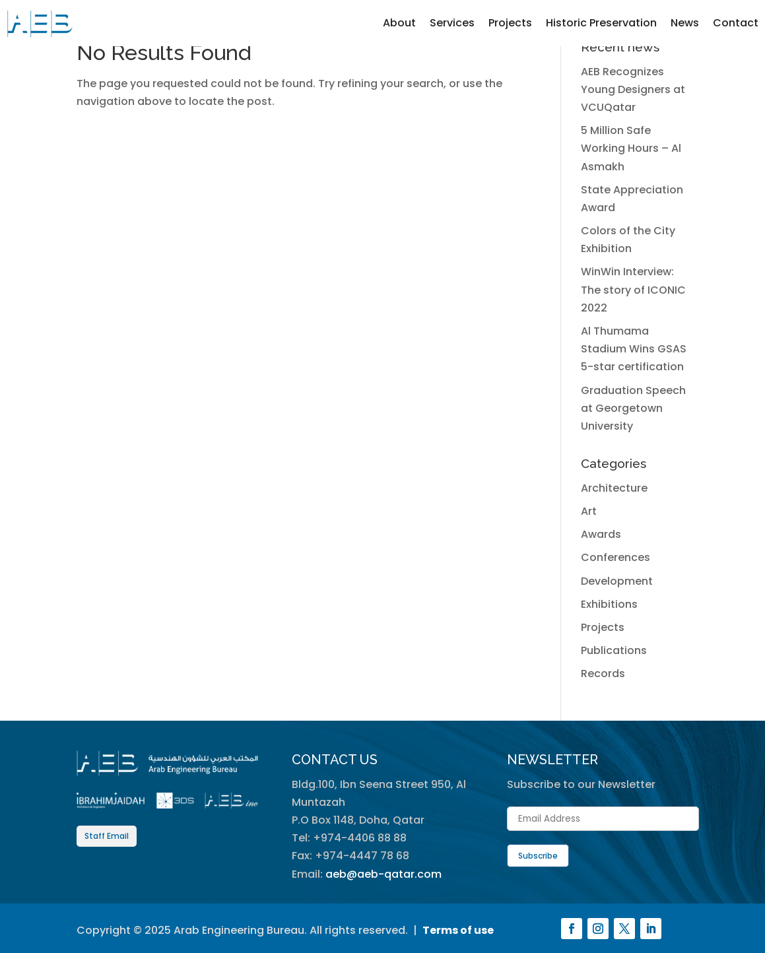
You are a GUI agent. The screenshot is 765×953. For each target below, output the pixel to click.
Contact (735, 22)
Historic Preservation (601, 22)
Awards (601, 534)
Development (617, 581)
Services (452, 22)
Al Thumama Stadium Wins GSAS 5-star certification (633, 348)
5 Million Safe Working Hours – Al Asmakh (631, 148)
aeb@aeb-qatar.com (383, 874)
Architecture (614, 488)
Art (589, 511)
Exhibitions (609, 604)
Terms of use (458, 930)
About (399, 22)
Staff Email (106, 835)
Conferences (615, 557)
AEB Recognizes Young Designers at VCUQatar (633, 89)
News (685, 22)
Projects (510, 22)
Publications (614, 650)
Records (603, 673)
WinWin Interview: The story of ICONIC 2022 (633, 289)
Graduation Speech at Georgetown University (633, 408)
